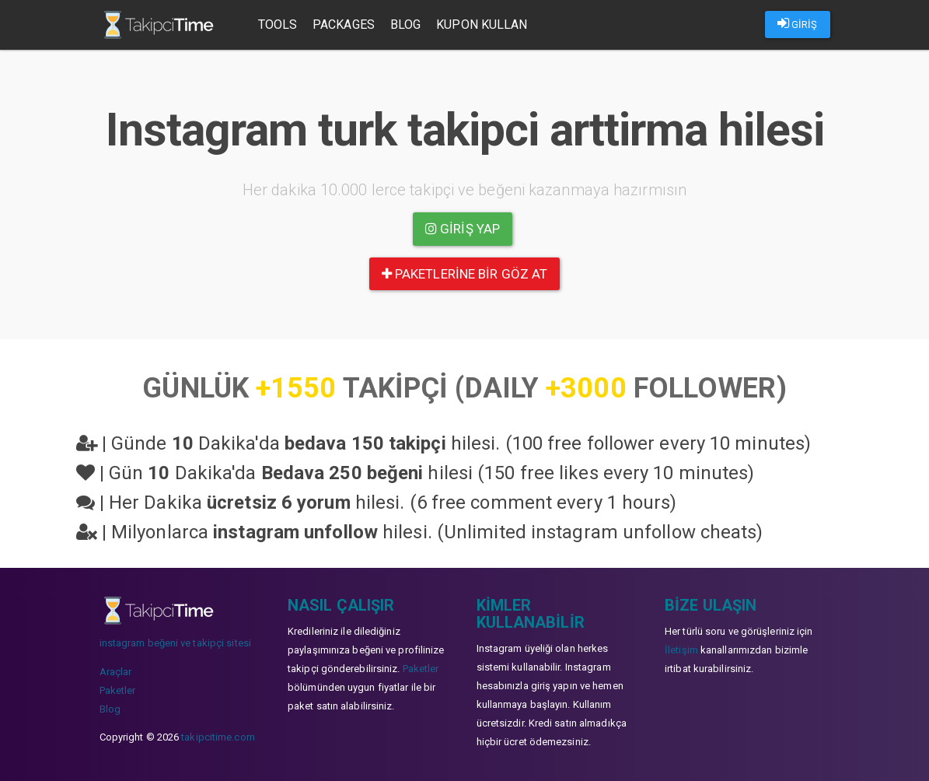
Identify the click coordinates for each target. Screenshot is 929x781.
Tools (278, 24)
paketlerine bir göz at (464, 274)
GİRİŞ (797, 23)
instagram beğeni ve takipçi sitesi (175, 643)
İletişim (681, 650)
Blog (405, 24)
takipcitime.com (218, 737)
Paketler (118, 690)
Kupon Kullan (481, 24)
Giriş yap (462, 228)
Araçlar (116, 672)
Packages (344, 24)
